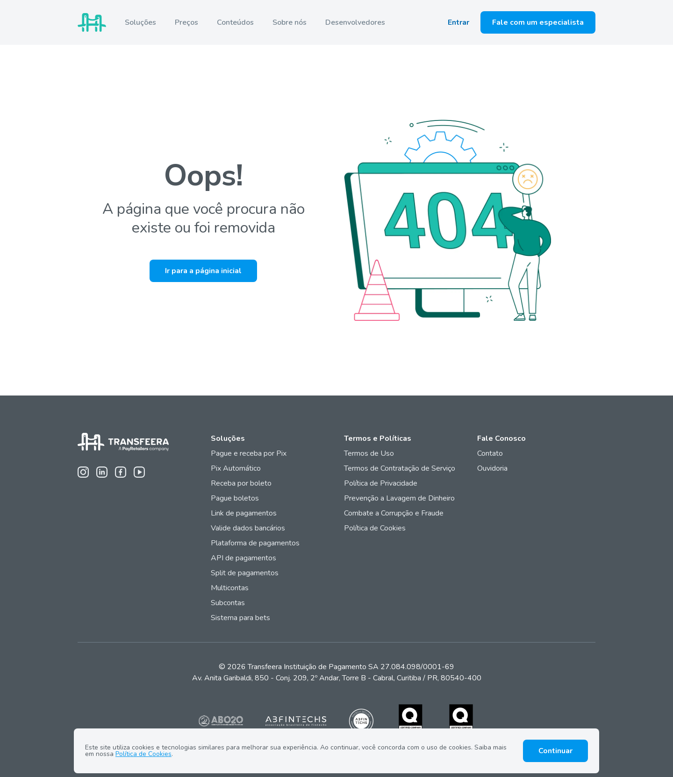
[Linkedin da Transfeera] (101, 472)
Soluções (140, 22)
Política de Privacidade (380, 483)
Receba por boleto (241, 483)
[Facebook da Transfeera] (120, 472)
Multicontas (230, 588)
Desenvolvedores (355, 22)
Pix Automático (236, 468)
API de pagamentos (243, 558)
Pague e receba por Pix (248, 453)
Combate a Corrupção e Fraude (394, 513)
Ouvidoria (492, 468)
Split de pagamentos (245, 573)
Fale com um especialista (538, 22)
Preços (186, 22)
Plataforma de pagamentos (255, 543)
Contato (490, 453)
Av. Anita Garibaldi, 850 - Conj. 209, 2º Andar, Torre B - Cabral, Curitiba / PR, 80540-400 (336, 678)
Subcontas (229, 603)
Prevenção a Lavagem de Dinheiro (399, 498)
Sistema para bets (240, 618)
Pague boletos (235, 498)
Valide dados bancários (248, 528)
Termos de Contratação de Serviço (399, 468)
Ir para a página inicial (203, 271)
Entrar (458, 22)
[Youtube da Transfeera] (139, 472)
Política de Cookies (375, 528)
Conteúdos (235, 22)
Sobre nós (289, 22)
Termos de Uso (369, 453)
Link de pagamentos (244, 513)
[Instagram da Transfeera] (83, 472)
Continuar (555, 751)
